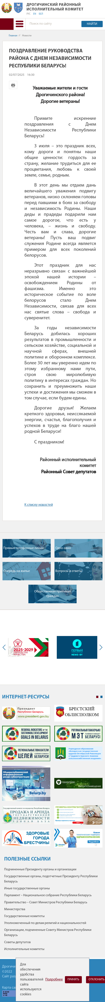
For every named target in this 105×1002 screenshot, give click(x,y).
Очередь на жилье (16, 571)
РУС (28, 14)
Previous (5, 647)
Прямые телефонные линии (23, 548)
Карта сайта (11, 987)
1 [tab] (97, 697)
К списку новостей (38, 505)
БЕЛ (41, 14)
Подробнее (54, 979)
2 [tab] (101, 697)
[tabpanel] (52, 778)
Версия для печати (13, 85)
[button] (19, 24)
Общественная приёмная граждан (52, 594)
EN (34, 14)
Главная (13, 35)
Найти (92, 24)
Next (99, 647)
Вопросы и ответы (68, 571)
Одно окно (63, 548)
